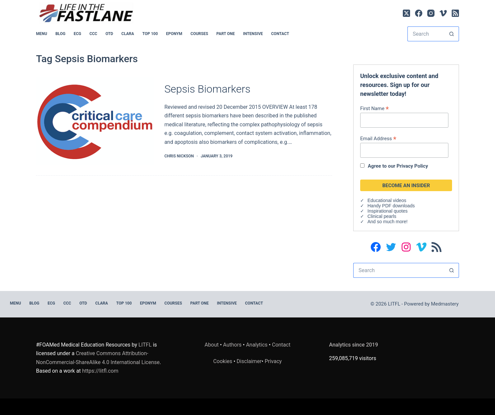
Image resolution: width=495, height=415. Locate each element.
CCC (93, 33)
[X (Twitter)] (406, 13)
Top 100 (150, 33)
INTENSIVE (253, 33)
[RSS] (455, 13)
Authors (232, 345)
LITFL (145, 345)
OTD (109, 33)
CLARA (127, 33)
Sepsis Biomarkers (207, 89)
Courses (199, 33)
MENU (41, 33)
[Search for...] (425, 33)
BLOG (60, 33)
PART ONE (225, 33)
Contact (280, 33)
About (212, 345)
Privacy (273, 361)
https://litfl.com (100, 371)
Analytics (256, 345)
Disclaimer (249, 361)
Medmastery (445, 304)
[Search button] (451, 33)
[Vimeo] (443, 13)
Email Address (378, 138)
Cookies (223, 361)
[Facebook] (418, 13)
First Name (374, 108)
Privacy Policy (412, 166)
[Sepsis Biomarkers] (95, 121)
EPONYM (174, 33)
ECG (77, 33)
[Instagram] (431, 13)
